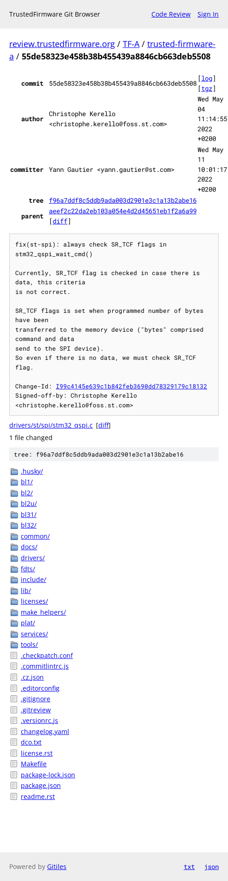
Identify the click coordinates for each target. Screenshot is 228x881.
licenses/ (34, 601)
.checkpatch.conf (47, 655)
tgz (206, 88)
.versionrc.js (39, 720)
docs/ (29, 546)
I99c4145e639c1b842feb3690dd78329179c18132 (131, 386)
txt (189, 866)
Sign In (208, 14)
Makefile (34, 763)
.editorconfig (40, 688)
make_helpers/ (43, 612)
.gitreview (36, 709)
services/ (34, 633)
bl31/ (28, 514)
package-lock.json (48, 774)
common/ (35, 536)
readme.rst (38, 796)
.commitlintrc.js (45, 666)
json (211, 866)
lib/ (26, 590)
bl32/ (28, 525)
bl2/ (27, 492)
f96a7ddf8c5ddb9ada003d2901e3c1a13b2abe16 (123, 200)
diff (60, 221)
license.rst (37, 753)
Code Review (171, 14)
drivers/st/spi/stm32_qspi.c (51, 425)
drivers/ (33, 557)
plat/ (28, 622)
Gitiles (56, 866)
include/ (33, 579)
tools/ (29, 644)
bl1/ (27, 481)
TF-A (131, 43)
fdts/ (28, 568)
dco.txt (31, 742)
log (206, 78)
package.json (41, 785)
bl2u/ (29, 503)
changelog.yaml (45, 731)
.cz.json (32, 677)
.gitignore (35, 698)
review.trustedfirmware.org (62, 43)
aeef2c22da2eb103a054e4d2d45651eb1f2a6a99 (123, 210)
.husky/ (32, 471)
